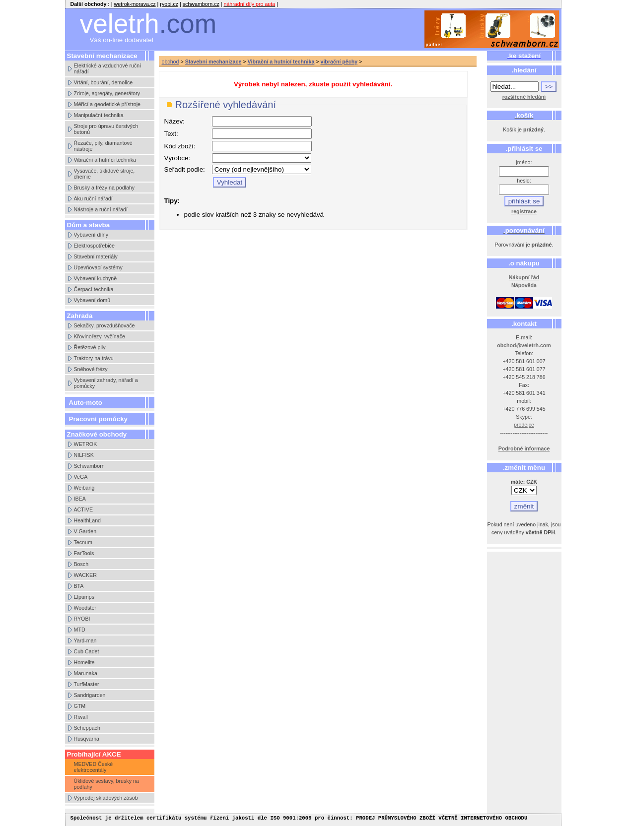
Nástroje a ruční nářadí (101, 209)
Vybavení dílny (91, 235)
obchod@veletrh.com (524, 345)
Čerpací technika (94, 289)
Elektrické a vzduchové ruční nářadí (107, 68)
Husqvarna (87, 739)
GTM (80, 706)
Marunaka (85, 673)
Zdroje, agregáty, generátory (107, 93)
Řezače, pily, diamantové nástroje (103, 146)
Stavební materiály (96, 256)
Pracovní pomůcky (98, 419)
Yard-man (85, 640)
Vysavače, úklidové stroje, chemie (104, 174)
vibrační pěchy (338, 61)
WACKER (85, 575)
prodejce (524, 425)
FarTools (84, 553)
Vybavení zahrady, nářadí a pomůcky (106, 383)
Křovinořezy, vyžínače (99, 336)
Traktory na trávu (94, 358)
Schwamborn (89, 466)
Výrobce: (177, 158)
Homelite (84, 662)
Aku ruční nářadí (93, 198)
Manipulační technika (99, 115)
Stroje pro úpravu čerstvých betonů (106, 129)
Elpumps (84, 597)
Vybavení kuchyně (95, 278)
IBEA (80, 499)
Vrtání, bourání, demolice (103, 82)
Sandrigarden (90, 695)
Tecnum (83, 542)
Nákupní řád (524, 277)
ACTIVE (83, 509)
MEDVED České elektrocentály (93, 767)
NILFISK (84, 455)
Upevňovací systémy (98, 267)
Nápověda (524, 285)
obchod (170, 61)
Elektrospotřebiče (94, 246)
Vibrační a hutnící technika (105, 160)
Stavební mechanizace (213, 61)
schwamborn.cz (201, 4)
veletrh (148, 23)
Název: (174, 121)
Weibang (84, 488)
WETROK (85, 444)
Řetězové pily (90, 347)
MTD (79, 630)
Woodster (85, 608)
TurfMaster (86, 684)
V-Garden (85, 531)
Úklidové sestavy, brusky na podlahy (106, 784)
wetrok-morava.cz (135, 4)
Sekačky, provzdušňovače (104, 325)
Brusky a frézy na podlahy (104, 188)
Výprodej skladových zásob (106, 798)
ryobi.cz (169, 4)
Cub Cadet (86, 651)
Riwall (81, 717)
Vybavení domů (92, 300)
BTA (79, 586)
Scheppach (87, 728)
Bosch (81, 564)
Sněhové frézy (91, 369)
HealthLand (87, 520)
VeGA (81, 477)
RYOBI (82, 619)
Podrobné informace (524, 448)
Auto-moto (85, 402)
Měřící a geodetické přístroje (107, 104)
